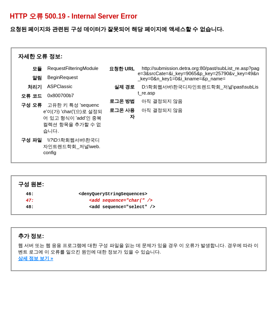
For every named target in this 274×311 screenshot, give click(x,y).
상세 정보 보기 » (36, 262)
